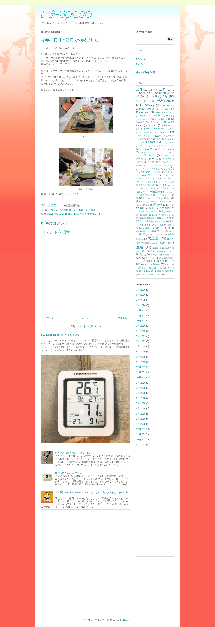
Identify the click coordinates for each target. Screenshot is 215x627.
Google (165, 109)
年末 (153, 258)
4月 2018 (141, 408)
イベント (162, 132)
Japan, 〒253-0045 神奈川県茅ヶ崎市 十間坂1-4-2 (73, 213)
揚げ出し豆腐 (146, 271)
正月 (162, 231)
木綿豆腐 (151, 268)
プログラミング (167, 182)
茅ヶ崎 (157, 204)
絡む (159, 271)
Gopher (143, 115)
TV (140, 129)
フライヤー (166, 178)
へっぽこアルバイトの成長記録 (154, 188)
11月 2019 (141, 315)
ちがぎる (140, 162)
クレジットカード (147, 152)
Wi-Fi (147, 129)
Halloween (140, 119)
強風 (161, 211)
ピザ (155, 178)
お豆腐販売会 (153, 142)
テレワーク (169, 165)
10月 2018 (141, 377)
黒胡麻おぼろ (158, 218)
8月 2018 (141, 388)
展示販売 (148, 243)
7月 (147, 96)
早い (151, 234)
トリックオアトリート (148, 169)
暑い (158, 227)
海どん (139, 205)
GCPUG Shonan (68, 210)
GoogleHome (143, 112)
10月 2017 (141, 439)
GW (168, 115)
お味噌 (171, 142)
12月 (162, 89)
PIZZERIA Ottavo (162, 122)
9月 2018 (141, 382)
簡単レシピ (155, 208)
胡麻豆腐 (165, 215)
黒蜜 (171, 217)
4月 (160, 93)
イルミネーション (143, 136)
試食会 (153, 225)
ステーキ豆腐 (154, 158)
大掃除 (170, 234)
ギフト (170, 145)
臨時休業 (169, 271)
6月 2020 (141, 294)
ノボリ (158, 172)
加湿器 (167, 198)
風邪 (138, 264)
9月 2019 (141, 325)
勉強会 (91, 210)
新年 (81, 210)
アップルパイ (147, 132)
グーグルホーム (148, 148)
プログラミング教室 (147, 185)
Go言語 (156, 115)
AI (149, 101)
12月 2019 (141, 310)
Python (139, 125)
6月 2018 (141, 398)
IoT (162, 119)
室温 (162, 225)
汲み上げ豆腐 (150, 211)
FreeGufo (141, 64)
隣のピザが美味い (146, 274)
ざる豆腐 (164, 155)
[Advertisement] (155, 503)
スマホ (168, 159)
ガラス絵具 (143, 146)
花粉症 (163, 201)
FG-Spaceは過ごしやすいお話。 (61, 334)
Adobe (138, 101)
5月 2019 (141, 346)
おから (158, 135)
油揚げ (163, 268)
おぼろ (159, 139)
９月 (165, 96)
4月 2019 (141, 351)
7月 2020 (141, 289)
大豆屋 (153, 238)
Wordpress (159, 129)
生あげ (171, 231)
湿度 (169, 225)
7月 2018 (141, 393)
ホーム (85, 318)
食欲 (138, 231)
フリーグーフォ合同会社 (146, 182)
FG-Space (141, 59)
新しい (146, 231)
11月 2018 (141, 372)
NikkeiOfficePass (143, 122)
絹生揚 (144, 215)
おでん (150, 139)
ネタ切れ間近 (143, 171)
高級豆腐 (145, 218)
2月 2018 (141, 418)
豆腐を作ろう (162, 251)
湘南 (167, 227)
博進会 (149, 261)
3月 (152, 93)
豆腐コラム (157, 248)
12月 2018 (141, 367)
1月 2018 (141, 424)
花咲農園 (152, 201)
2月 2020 (141, 300)
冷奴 (159, 274)
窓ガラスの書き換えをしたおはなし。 (75, 452)
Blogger (127, 620)
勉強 (146, 264)
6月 (138, 96)
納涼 (161, 258)
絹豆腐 (153, 215)
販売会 (160, 261)
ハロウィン (151, 175)
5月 (168, 93)
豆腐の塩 (169, 248)
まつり (168, 195)
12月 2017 (141, 429)
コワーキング (148, 155)
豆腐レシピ (145, 251)
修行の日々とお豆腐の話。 (69, 472)
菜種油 (157, 221)
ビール (164, 175)
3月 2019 (141, 357)
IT (169, 119)
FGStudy (54, 210)
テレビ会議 (156, 165)
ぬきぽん (165, 168)
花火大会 (140, 201)
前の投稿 (123, 318)
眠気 (166, 264)
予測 (172, 268)
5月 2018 (141, 403)
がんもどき (157, 145)
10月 (139, 89)
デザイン (151, 162)
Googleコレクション (164, 112)
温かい (151, 198)
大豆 (141, 239)
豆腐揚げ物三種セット (162, 254)
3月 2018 (141, 413)
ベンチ (158, 195)
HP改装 (153, 119)
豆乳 (168, 243)
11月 (152, 89)
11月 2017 (141, 434)
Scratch (152, 125)
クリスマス (168, 149)
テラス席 (145, 165)
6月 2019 (141, 341)
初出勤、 (147, 228)
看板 (142, 208)
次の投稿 (48, 318)
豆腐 (139, 247)
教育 (169, 211)
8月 (155, 96)
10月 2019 (141, 320)
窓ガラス (160, 234)
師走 (144, 225)
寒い (171, 204)
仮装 (159, 198)
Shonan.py (169, 125)
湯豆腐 (158, 243)
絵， (148, 205)
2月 (144, 93)
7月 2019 (141, 336)
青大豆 (142, 234)
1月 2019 (141, 362)
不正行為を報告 (145, 72)
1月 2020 (141, 305)
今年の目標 (145, 221)
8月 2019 (141, 331)
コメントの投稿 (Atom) (89, 326)
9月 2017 (141, 444)
